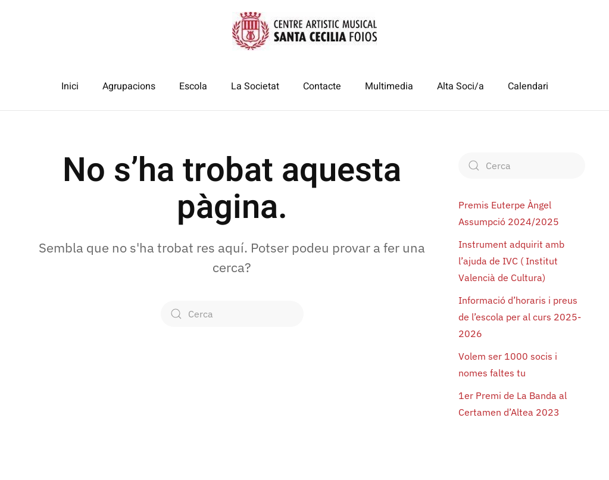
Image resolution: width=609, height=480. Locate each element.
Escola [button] (193, 86)
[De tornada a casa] (304, 31)
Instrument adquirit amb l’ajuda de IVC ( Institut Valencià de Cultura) (511, 260)
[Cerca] (232, 314)
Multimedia (389, 86)
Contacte (322, 86)
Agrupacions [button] (128, 86)
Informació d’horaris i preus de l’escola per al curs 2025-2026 (519, 316)
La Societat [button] (255, 86)
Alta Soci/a (460, 86)
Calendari (528, 86)
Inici (70, 86)
